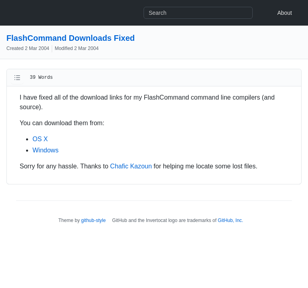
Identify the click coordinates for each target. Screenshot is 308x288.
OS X (40, 139)
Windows (45, 150)
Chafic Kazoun (131, 166)
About (284, 13)
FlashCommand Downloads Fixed (70, 38)
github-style (93, 220)
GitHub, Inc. (230, 220)
